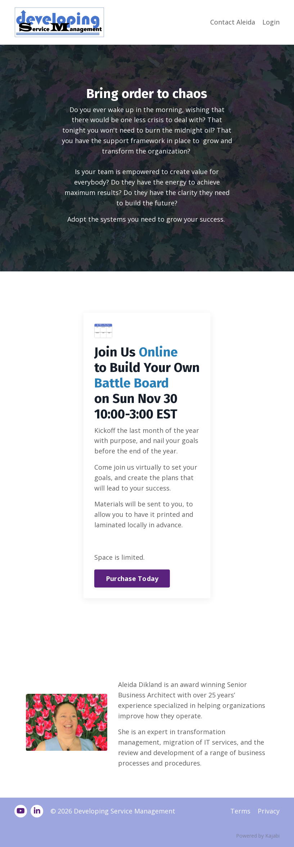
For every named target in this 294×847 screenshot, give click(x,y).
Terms (240, 811)
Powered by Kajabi (258, 835)
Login (271, 22)
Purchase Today (132, 578)
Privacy (269, 811)
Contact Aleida (232, 22)
